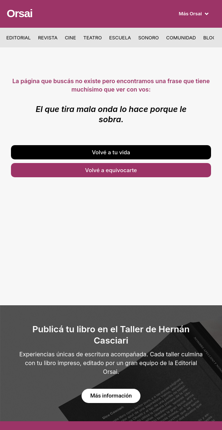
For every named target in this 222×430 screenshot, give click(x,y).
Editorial (18, 37)
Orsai (19, 13)
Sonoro (148, 37)
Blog (209, 37)
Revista (47, 37)
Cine (70, 37)
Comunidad (181, 37)
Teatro (92, 37)
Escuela (120, 37)
